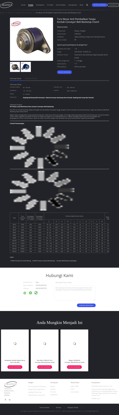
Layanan (52, 389)
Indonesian (113, 5)
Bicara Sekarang (100, 5)
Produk (30, 5)
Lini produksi (75, 392)
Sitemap (58, 407)
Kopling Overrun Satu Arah (36, 395)
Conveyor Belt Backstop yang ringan (66, 261)
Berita (81, 5)
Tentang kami (40, 5)
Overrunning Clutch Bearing (37, 386)
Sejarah (52, 386)
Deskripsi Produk (31, 78)
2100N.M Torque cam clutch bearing (20, 261)
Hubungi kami (72, 5)
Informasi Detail (15, 78)
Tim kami (53, 392)
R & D (72, 389)
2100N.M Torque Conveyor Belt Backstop (43, 261)
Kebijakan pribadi (72, 407)
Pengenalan (54, 395)
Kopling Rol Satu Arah (35, 392)
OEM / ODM (74, 386)
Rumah (23, 5)
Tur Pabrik (50, 5)
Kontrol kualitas (61, 5)
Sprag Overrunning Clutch (36, 389)
